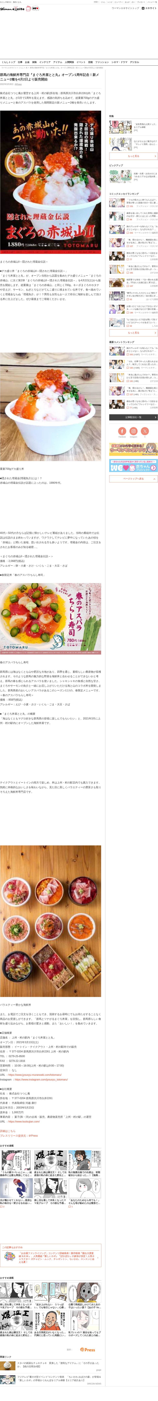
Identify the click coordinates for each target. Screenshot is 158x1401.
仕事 (20, 62)
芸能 (90, 62)
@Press (18, 84)
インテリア (45, 62)
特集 (111, 116)
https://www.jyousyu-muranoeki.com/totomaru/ (34, 1074)
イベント (81, 62)
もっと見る (133, 156)
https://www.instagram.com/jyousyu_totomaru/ (41, 1079)
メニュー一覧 (152, 2)
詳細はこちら (8, 1130)
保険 (34, 62)
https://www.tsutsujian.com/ (24, 1121)
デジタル (134, 62)
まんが (127, 2)
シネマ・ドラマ (119, 62)
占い (133, 2)
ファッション (102, 62)
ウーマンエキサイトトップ (125, 8)
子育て (96, 2)
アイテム (57, 62)
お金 (27, 62)
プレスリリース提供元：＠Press (19, 1135)
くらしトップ (8, 62)
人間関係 (69, 62)
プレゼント (141, 2)
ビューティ (119, 2)
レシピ (110, 2)
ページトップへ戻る (133, 478)
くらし (103, 2)
